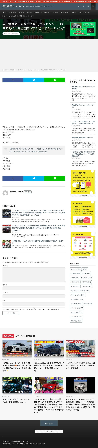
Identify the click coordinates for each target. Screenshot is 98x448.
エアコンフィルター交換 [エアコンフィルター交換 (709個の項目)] (80, 290)
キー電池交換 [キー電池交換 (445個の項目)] (77, 299)
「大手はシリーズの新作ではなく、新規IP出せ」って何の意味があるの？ (83, 122)
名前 (4, 285)
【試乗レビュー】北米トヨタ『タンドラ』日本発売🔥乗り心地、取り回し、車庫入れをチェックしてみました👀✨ (16, 367)
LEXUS (74, 12)
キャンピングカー (84, 12)
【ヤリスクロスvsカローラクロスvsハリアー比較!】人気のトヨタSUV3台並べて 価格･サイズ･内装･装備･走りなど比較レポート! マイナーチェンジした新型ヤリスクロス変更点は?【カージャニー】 (38, 212)
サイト (4, 300)
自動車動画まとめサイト (21, 441)
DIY (5, 16)
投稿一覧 (27, 192)
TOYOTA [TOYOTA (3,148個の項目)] (86, 286)
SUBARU (37, 12)
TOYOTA (5, 12)
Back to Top (49, 423)
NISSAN (13, 12)
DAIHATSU (46, 12)
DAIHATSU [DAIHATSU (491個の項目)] (76, 269)
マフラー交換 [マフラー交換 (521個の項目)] (76, 312)
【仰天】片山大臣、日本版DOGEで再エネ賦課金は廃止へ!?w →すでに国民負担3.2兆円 (83, 154)
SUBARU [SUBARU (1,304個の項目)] (86, 282)
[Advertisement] (49, 54)
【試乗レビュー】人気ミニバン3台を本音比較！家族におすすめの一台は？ (37, 241)
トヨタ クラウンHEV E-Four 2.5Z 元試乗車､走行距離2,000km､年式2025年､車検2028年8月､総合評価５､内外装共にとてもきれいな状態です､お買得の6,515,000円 (80, 404)
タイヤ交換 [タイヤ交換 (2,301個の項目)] (76, 303)
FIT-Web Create (24, 443)
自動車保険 (12, 16)
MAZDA (29, 12)
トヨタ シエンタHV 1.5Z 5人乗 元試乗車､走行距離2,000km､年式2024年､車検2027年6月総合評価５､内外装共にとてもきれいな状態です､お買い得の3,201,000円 (38, 228)
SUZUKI (55, 12)
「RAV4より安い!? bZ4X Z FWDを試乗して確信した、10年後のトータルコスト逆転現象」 (80, 365)
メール (5, 292)
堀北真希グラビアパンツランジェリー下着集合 (83, 87)
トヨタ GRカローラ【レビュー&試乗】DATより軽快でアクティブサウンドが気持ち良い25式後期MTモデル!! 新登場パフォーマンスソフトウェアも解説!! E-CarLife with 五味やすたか (49, 405)
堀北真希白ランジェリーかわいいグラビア (83, 106)
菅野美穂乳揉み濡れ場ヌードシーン (82, 137)
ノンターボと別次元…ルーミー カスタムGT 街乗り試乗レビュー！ (16, 400)
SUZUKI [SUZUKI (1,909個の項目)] (75, 286)
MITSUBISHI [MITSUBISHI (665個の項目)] (86, 277)
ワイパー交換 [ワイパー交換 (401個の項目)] (76, 316)
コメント (5, 265)
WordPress (41, 443)
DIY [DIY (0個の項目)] (85, 269)
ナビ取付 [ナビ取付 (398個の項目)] (88, 303)
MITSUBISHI (65, 12)
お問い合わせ (23, 16)
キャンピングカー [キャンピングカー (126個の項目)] (77, 295)
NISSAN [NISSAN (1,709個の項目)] (75, 282)
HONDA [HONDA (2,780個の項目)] (75, 273)
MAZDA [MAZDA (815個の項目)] (75, 277)
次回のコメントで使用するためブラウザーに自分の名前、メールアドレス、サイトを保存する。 (31, 309)
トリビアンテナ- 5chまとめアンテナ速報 (82, 81)
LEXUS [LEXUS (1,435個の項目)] (86, 273)
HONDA (21, 12)
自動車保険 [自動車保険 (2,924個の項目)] (76, 321)
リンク (32, 16)
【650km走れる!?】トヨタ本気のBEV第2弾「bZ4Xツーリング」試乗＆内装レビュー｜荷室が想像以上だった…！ (49, 367)
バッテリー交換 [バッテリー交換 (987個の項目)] (77, 308)
